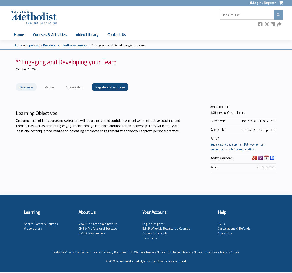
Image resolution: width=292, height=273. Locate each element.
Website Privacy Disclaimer (71, 252)
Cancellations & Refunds (234, 228)
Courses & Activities (50, 35)
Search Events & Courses (41, 223)
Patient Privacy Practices (110, 252)
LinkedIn (273, 24)
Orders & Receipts (155, 233)
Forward (279, 24)
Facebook (260, 24)
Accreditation (74, 87)
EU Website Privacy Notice (147, 252)
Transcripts (149, 238)
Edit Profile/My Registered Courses (166, 228)
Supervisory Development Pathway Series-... (57, 45)
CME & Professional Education (98, 228)
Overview (26, 87)
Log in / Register (264, 2)
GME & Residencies (91, 233)
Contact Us (116, 35)
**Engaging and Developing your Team (118, 45)
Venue (49, 87)
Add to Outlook (272, 158)
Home (19, 35)
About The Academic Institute (97, 223)
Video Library (87, 35)
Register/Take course (110, 87)
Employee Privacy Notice (222, 252)
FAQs (221, 223)
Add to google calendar (254, 158)
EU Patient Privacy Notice (185, 252)
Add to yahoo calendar (260, 158)
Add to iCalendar (266, 157)
